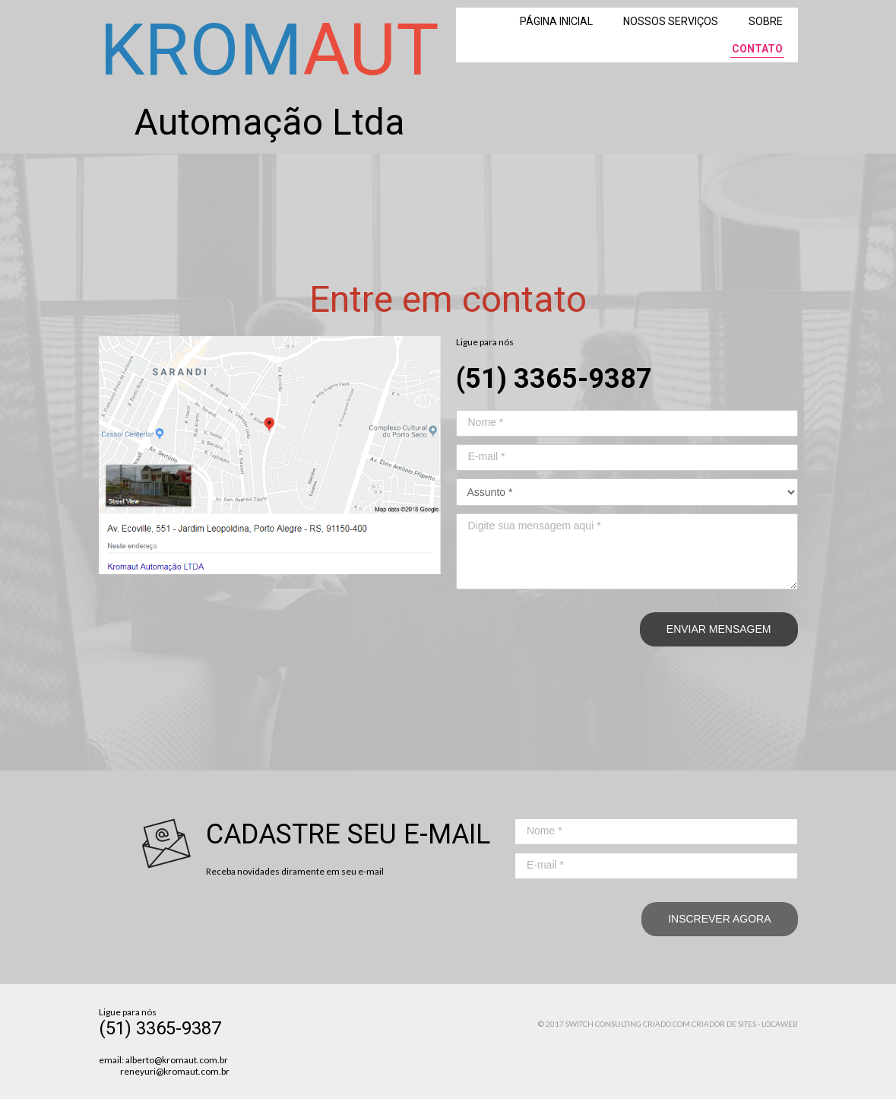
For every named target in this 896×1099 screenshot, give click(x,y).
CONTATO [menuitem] (757, 49)
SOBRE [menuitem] (766, 21)
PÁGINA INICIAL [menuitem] (556, 21)
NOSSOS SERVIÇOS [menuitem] (670, 21)
